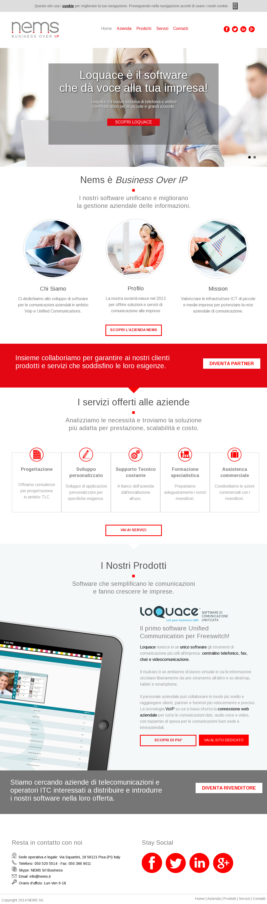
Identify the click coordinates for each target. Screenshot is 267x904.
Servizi (162, 28)
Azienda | (215, 899)
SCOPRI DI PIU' (168, 740)
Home (200, 899)
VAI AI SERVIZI (133, 530)
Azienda (124, 28)
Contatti (180, 28)
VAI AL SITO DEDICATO (224, 740)
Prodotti (143, 28)
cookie (68, 6)
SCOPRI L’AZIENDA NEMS (133, 330)
